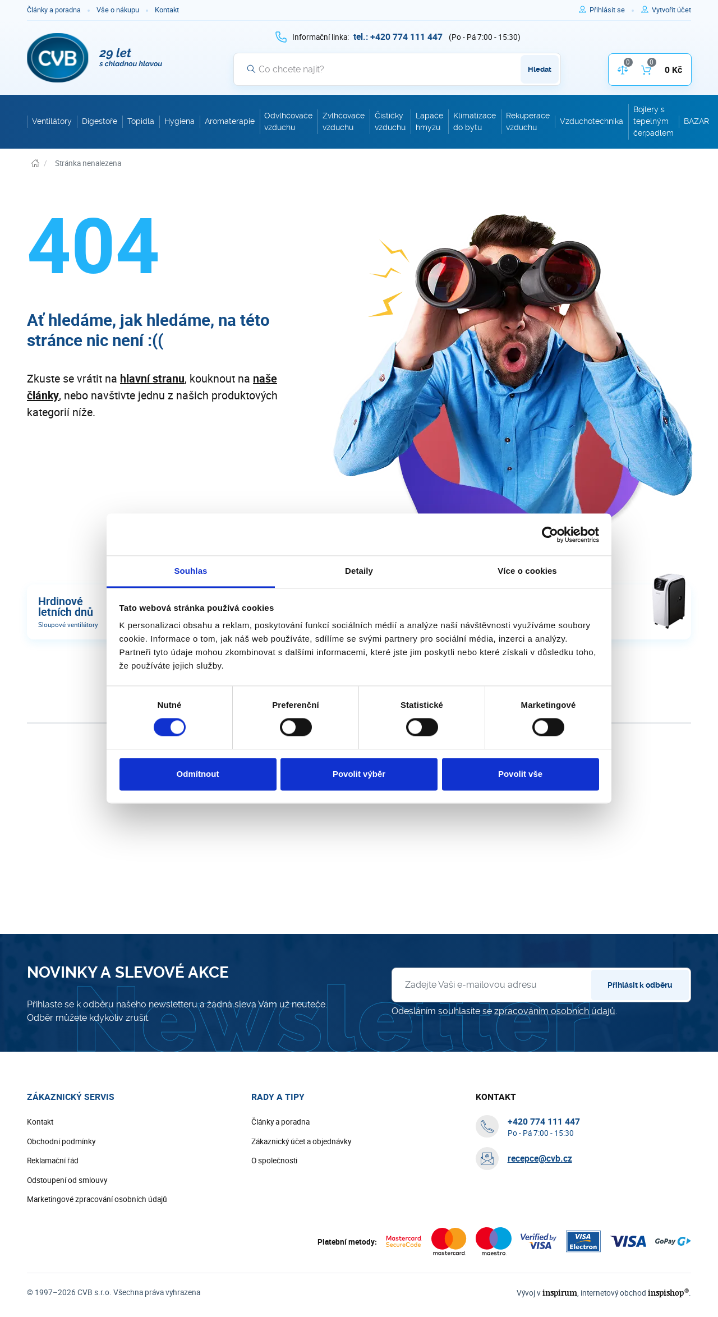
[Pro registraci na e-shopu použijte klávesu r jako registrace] (671, 10)
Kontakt (167, 10)
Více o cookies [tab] (527, 570)
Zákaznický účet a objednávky (301, 1141)
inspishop (668, 1292)
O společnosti (274, 1160)
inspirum (559, 1292)
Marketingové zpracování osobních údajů (97, 1199)
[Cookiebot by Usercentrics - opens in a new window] (550, 534)
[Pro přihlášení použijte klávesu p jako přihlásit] (612, 10)
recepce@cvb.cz (540, 1158)
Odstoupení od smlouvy (67, 1180)
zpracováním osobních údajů (554, 1011)
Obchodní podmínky (61, 1141)
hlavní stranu (152, 378)
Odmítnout (198, 774)
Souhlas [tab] (190, 570)
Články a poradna (54, 10)
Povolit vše (520, 774)
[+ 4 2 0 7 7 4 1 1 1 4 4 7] (398, 36)
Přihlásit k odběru (640, 984)
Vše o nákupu (117, 10)
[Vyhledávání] (397, 69)
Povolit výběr (359, 774)
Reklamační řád (53, 1160)
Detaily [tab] (359, 570)
